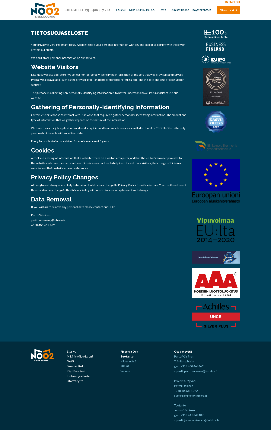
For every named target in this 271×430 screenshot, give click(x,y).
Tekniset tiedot (179, 9)
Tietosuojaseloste (78, 376)
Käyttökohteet (201, 9)
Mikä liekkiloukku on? (142, 9)
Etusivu (121, 9)
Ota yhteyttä (228, 10)
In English (232, 2)
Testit (162, 9)
